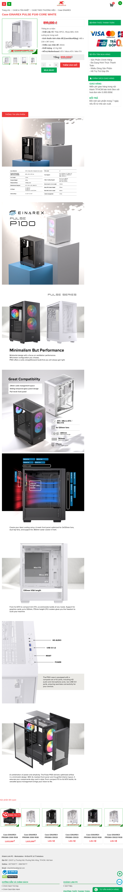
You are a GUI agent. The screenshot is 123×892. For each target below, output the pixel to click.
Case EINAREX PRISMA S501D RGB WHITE (113, 836)
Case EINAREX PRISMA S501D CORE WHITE (72, 836)
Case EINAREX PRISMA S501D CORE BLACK (51, 836)
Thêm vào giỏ (70, 65)
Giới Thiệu (68, 886)
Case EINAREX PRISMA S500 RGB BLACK (10, 836)
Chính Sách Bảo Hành (11, 889)
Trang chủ (6, 10)
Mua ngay (49, 70)
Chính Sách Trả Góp (10, 886)
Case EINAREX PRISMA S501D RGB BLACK (93, 836)
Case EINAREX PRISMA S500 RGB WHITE (30, 836)
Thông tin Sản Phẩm (15, 114)
